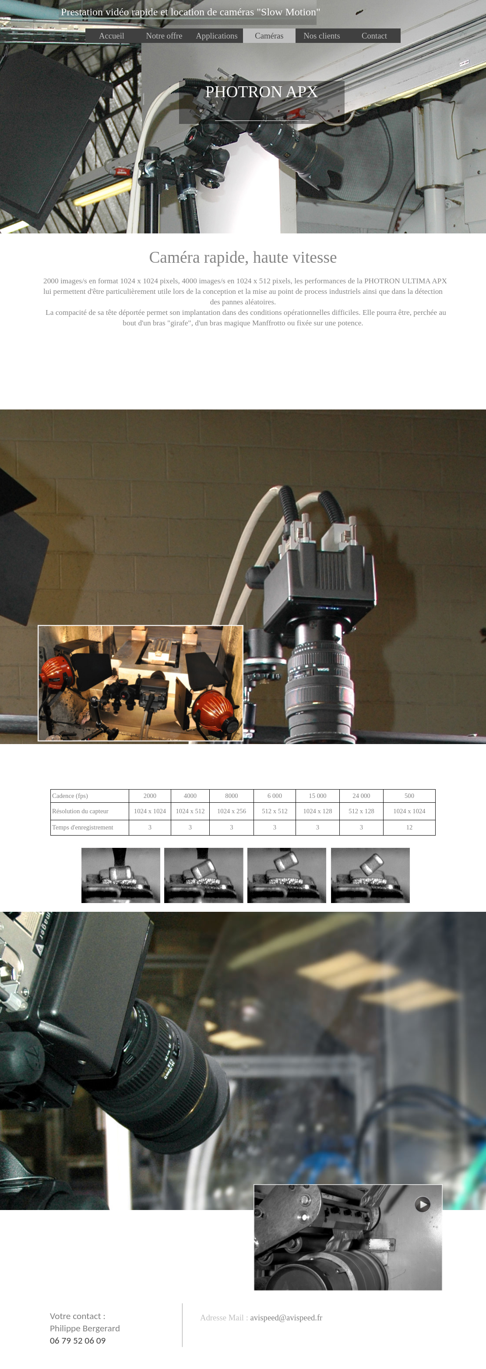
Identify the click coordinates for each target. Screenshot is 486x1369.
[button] (285, 1317)
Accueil (111, 35)
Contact (374, 35)
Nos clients (321, 35)
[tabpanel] (191, 12)
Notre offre (164, 35)
